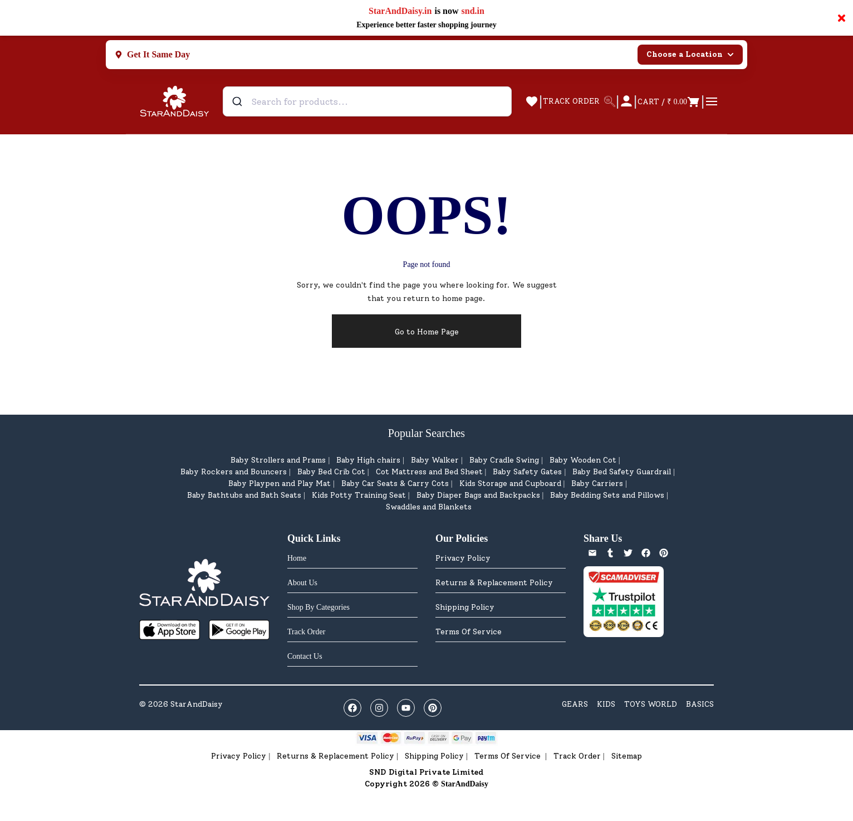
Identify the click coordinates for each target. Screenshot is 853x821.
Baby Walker (435, 460)
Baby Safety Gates (527, 472)
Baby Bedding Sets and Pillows (607, 495)
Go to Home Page (427, 332)
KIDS (606, 704)
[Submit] (238, 101)
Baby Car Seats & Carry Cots (395, 483)
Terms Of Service (468, 632)
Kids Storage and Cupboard (510, 483)
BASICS (700, 704)
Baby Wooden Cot (583, 460)
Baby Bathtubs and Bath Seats (244, 495)
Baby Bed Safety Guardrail (621, 472)
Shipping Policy (464, 607)
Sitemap (626, 756)
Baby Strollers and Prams (278, 460)
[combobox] (367, 101)
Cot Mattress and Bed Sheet (429, 472)
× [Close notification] (841, 17)
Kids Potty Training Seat (359, 495)
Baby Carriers (597, 483)
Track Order (577, 756)
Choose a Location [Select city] (690, 54)
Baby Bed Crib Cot (331, 472)
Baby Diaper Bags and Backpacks (478, 495)
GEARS (575, 704)
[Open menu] (711, 101)
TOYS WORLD (650, 704)
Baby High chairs (368, 460)
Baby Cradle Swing (504, 460)
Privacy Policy (463, 558)
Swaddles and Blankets (429, 507)
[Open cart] (669, 101)
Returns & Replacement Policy (494, 582)
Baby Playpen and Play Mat (279, 483)
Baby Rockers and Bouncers (233, 472)
